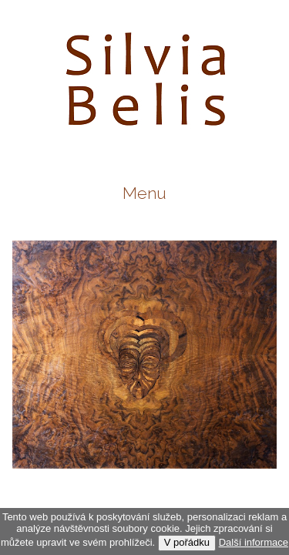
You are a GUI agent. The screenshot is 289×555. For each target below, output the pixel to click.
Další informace (253, 542)
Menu (144, 194)
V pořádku (187, 542)
